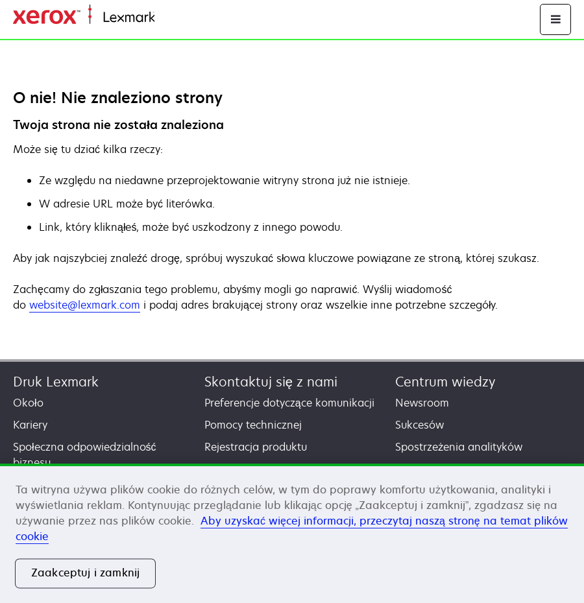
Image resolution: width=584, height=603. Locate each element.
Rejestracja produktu (255, 447)
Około (28, 403)
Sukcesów (419, 425)
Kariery (30, 425)
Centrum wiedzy (445, 381)
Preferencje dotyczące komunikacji (289, 403)
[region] (292, 533)
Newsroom (422, 403)
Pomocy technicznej (253, 425)
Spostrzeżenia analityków (458, 447)
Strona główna (186, 18)
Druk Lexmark (56, 381)
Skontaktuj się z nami (270, 381)
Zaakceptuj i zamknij (85, 573)
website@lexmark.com (84, 305)
